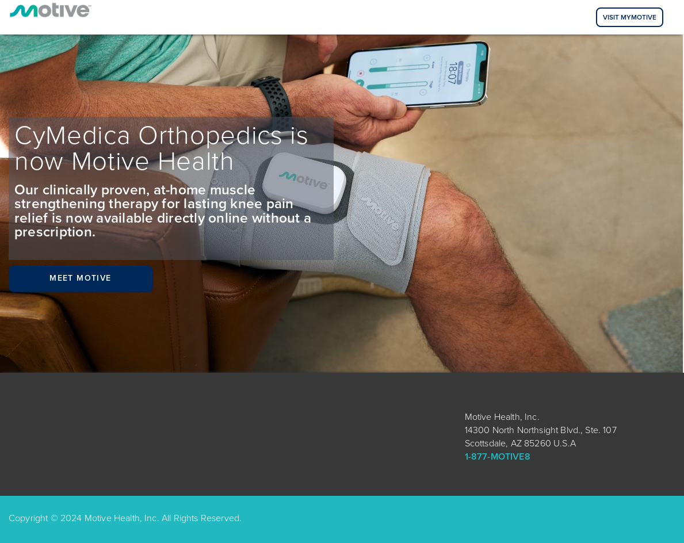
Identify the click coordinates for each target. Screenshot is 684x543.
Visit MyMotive (629, 17)
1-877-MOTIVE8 (497, 456)
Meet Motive (80, 278)
